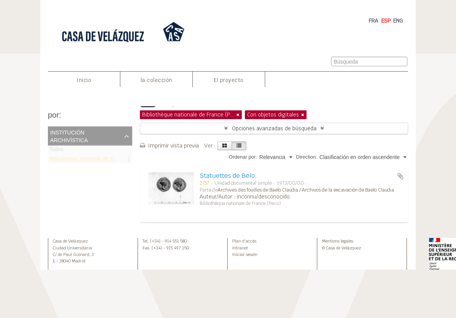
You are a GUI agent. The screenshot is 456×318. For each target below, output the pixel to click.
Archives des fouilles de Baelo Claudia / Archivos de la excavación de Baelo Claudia (306, 190)
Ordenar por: (243, 157)
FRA (373, 20)
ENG (398, 20)
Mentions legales (337, 241)
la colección (156, 80)
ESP (386, 20)
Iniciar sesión (245, 254)
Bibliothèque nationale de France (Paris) (96, 160)
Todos (56, 151)
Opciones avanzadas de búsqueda (274, 128)
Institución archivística (69, 136)
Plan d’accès (244, 241)
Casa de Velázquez (70, 241)
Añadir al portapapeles (400, 176)
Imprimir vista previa (169, 145)
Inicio (84, 80)
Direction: (306, 157)
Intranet (240, 248)
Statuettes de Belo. (228, 176)
